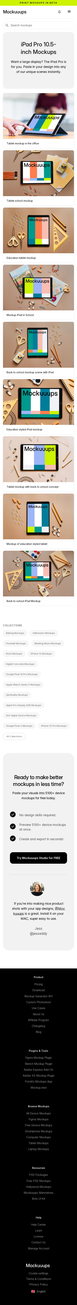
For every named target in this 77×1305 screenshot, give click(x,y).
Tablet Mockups (38, 1143)
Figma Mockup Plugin (38, 1057)
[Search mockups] (38, 25)
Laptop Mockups (38, 1149)
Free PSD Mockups (38, 1181)
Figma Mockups (39, 1119)
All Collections (14, 736)
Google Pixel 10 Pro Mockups (22, 674)
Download (38, 990)
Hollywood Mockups (38, 1187)
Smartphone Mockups (38, 1131)
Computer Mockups (38, 1137)
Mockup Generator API (38, 996)
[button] (59, 11)
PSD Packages (38, 1175)
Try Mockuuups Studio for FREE (38, 858)
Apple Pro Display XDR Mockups (23, 705)
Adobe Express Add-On (38, 1069)
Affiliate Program (38, 1020)
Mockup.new (39, 1087)
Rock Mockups (14, 653)
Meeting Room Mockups (47, 643)
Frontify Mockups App (38, 1081)
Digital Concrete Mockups (20, 664)
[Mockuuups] (28, 11)
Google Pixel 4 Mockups (19, 725)
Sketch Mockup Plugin (38, 1064)
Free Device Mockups (38, 1125)
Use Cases (38, 1008)
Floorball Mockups (16, 643)
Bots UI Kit (38, 1198)
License (38, 1236)
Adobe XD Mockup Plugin (38, 1075)
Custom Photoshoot (38, 1002)
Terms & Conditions (38, 1278)
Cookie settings (38, 1273)
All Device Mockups (38, 1113)
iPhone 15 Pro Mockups (54, 725)
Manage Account (38, 1248)
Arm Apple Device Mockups (21, 715)
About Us (38, 1014)
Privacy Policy (38, 1284)
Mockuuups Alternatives (38, 1192)
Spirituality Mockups (17, 694)
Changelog (38, 1026)
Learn (38, 1230)
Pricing (38, 984)
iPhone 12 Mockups (41, 653)
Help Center (38, 1224)
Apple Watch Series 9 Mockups (23, 684)
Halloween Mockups (44, 633)
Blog (38, 1032)
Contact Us (38, 1242)
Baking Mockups (15, 633)
